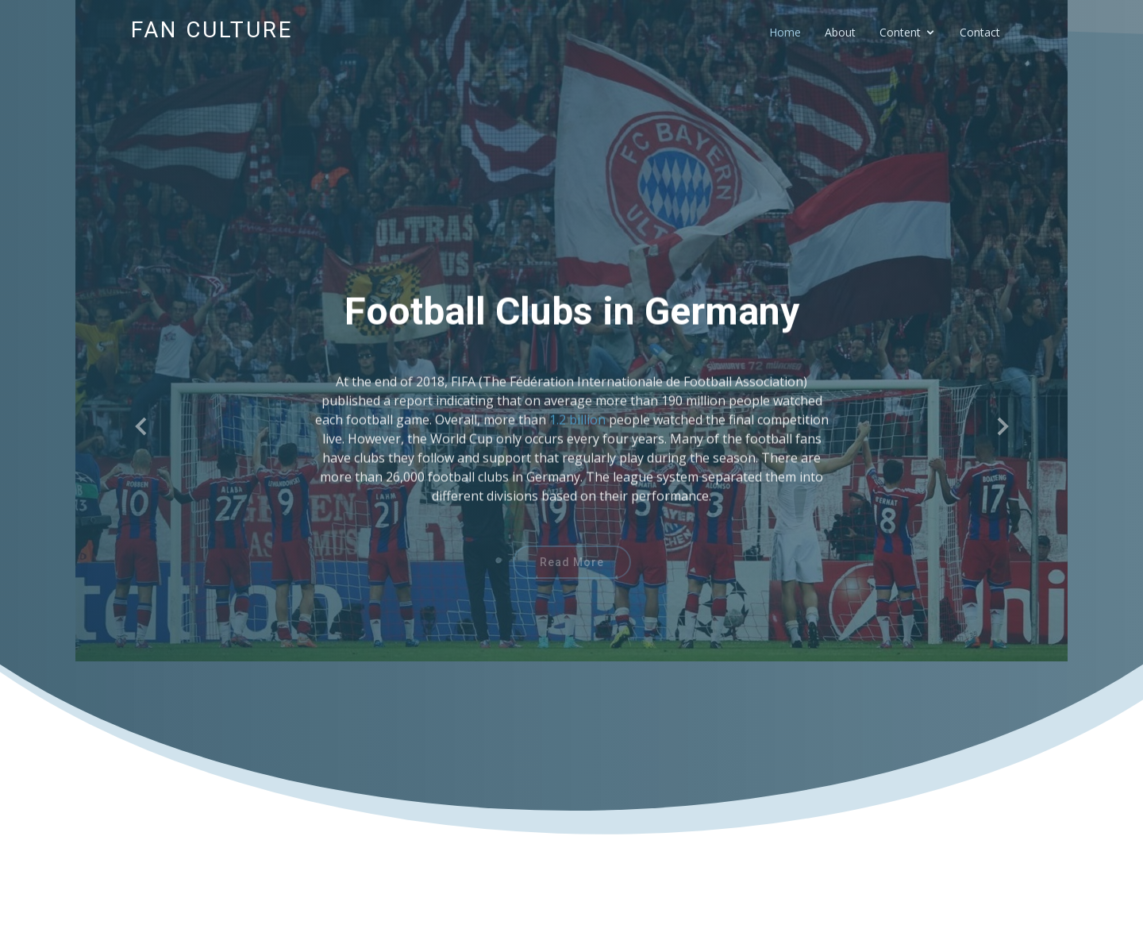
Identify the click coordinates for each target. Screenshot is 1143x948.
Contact (980, 32)
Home (785, 32)
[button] (141, 427)
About (840, 32)
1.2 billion (577, 430)
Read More (572, 569)
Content (900, 32)
